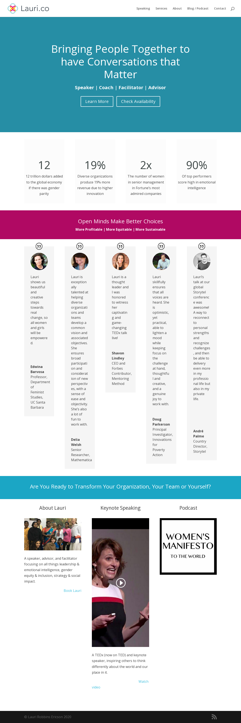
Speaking (143, 8)
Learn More (97, 101)
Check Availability (138, 101)
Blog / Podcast (198, 8)
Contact (220, 8)
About (177, 8)
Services (161, 8)
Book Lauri (72, 590)
